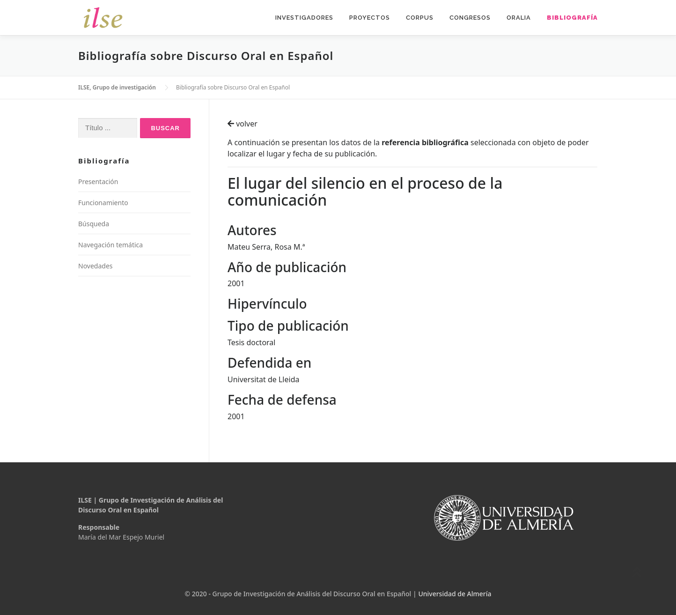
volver (242, 124)
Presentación (98, 181)
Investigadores (304, 17)
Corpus (420, 17)
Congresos (470, 17)
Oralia (519, 17)
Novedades (95, 265)
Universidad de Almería (454, 593)
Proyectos (369, 17)
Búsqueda (93, 223)
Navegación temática (110, 244)
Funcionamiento (103, 202)
